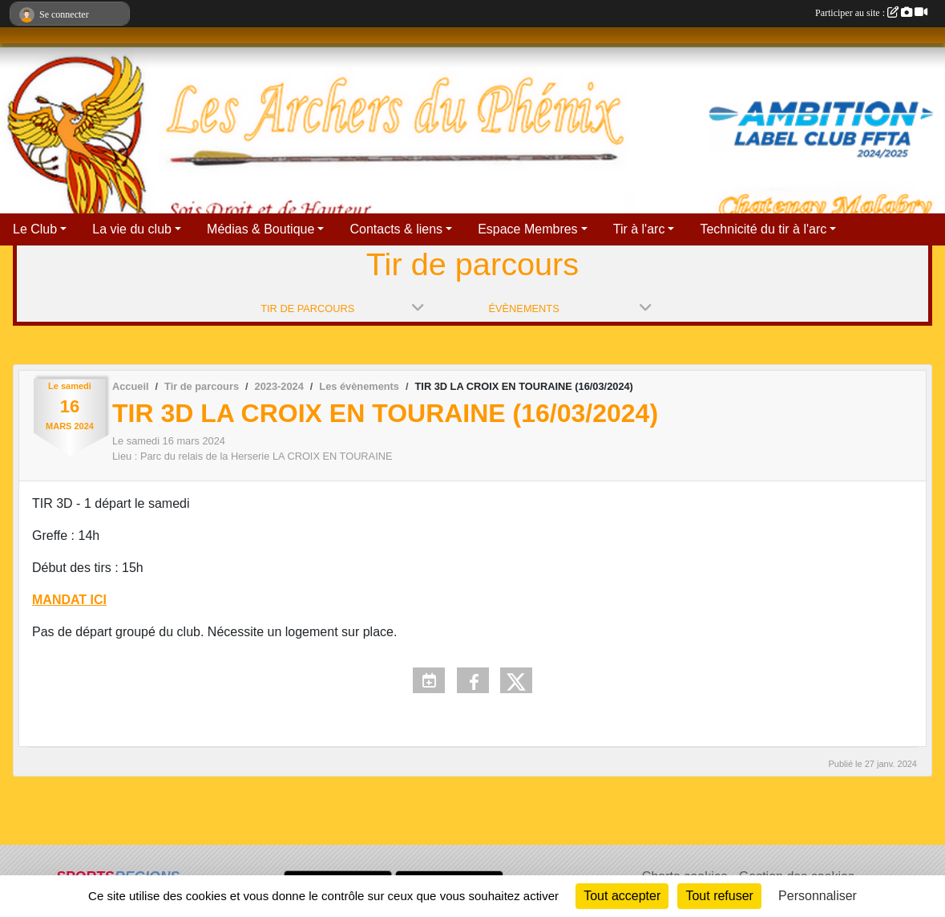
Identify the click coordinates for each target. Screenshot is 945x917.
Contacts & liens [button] (395, 229)
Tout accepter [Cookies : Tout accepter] (622, 896)
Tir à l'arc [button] (639, 229)
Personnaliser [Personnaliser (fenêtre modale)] (817, 896)
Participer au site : (871, 12)
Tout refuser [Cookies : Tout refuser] (719, 896)
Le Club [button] (35, 229)
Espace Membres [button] (528, 229)
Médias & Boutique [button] (260, 229)
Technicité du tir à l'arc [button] (763, 229)
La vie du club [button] (132, 229)
